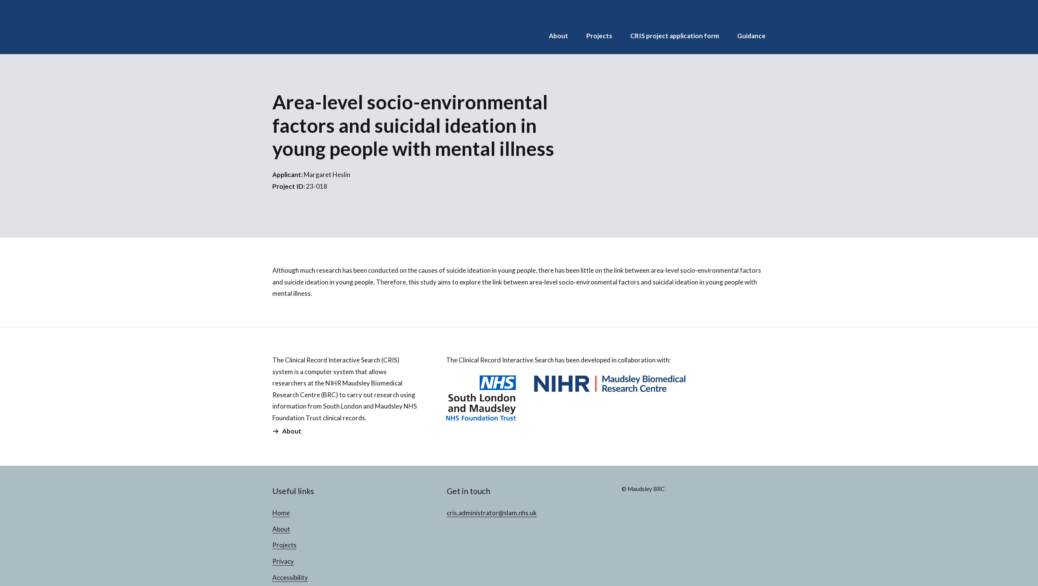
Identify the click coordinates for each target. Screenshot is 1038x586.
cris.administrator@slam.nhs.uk (492, 513)
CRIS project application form (674, 36)
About (558, 36)
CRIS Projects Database (321, 27)
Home (281, 513)
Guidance (751, 36)
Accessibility (290, 577)
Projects (599, 36)
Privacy (283, 561)
